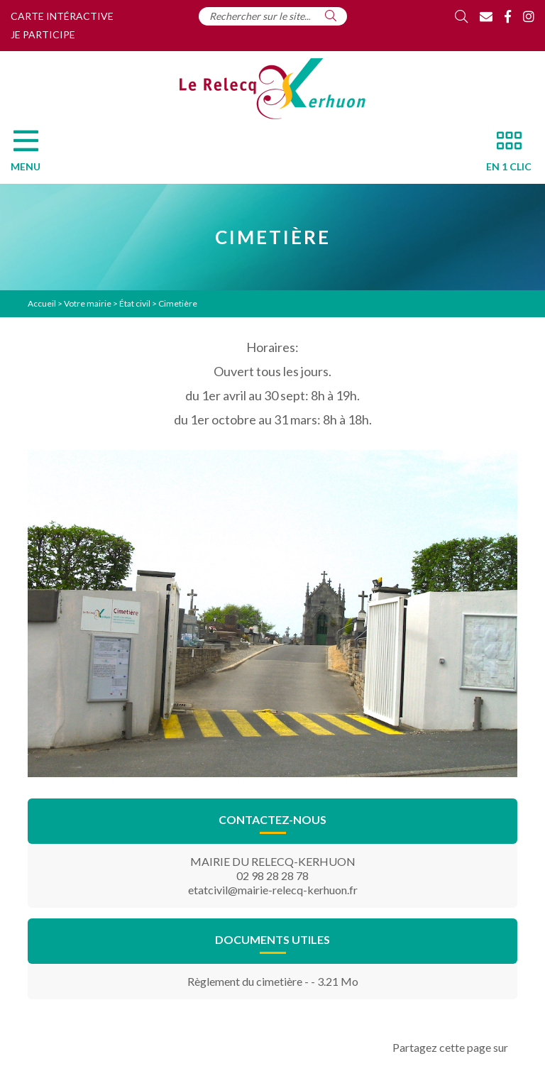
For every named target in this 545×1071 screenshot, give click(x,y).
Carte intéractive (62, 16)
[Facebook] (508, 16)
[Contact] (486, 16)
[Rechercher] (330, 15)
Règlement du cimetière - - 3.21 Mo (272, 981)
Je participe (43, 34)
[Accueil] (272, 88)
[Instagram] (528, 16)
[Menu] (33, 154)
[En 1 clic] (503, 154)
